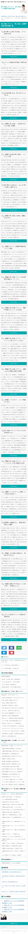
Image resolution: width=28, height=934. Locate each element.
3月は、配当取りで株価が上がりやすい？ (10, 700)
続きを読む (14, 56)
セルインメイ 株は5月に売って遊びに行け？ (11, 710)
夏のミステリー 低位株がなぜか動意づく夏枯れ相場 (12, 718)
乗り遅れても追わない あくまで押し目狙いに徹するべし (15, 186)
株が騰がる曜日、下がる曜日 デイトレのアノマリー (12, 745)
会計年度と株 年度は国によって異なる (10, 705)
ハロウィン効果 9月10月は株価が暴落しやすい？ (12, 720)
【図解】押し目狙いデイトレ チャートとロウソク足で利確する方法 (15, 462)
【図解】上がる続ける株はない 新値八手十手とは (15, 554)
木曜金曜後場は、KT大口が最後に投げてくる (11, 774)
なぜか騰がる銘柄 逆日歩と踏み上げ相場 (10, 766)
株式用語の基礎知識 (6, 676)
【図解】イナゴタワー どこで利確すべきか (15, 401)
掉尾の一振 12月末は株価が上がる (9, 736)
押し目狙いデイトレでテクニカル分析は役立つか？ (15, 431)
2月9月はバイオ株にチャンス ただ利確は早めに (12, 723)
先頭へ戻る (15, 923)
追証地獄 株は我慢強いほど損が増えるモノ (11, 761)
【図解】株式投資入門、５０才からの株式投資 (11, 863)
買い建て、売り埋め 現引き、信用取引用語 (11, 679)
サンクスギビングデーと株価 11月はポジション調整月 (13, 731)
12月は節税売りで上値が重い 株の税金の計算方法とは (13, 733)
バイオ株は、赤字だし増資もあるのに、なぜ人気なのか (13, 725)
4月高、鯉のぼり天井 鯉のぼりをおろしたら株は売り (13, 708)
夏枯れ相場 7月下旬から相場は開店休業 (10, 715)
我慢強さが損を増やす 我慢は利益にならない (11, 763)
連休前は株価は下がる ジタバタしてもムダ (11, 776)
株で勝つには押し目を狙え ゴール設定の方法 (15, 32)
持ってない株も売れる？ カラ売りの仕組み (11, 681)
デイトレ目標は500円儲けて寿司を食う (15, 63)
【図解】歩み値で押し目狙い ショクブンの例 (15, 155)
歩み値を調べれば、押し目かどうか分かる (15, 94)
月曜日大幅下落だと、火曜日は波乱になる (10, 753)
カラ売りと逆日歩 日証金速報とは (9, 684)
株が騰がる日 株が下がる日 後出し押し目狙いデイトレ (13, 1)
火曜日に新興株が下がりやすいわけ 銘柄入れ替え (12, 769)
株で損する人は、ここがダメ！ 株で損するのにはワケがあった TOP (13, 661)
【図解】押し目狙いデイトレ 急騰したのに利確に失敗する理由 (15, 370)
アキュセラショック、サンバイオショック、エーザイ (12, 728)
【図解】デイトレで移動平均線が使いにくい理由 (15, 247)
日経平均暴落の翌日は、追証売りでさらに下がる (12, 756)
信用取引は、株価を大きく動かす (8, 758)
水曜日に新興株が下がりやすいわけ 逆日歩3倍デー (12, 771)
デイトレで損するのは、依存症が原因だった (10, 665)
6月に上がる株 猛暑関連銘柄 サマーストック (11, 713)
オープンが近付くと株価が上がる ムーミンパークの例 (13, 781)
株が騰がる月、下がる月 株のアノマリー (10, 694)
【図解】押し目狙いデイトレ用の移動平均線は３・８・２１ (15, 278)
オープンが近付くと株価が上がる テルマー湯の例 (12, 779)
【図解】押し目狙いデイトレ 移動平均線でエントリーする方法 (15, 309)
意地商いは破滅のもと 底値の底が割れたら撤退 (15, 523)
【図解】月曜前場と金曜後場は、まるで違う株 (11, 748)
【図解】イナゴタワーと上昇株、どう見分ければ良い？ (15, 493)
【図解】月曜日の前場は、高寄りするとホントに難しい (13, 751)
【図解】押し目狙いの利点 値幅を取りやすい (15, 217)
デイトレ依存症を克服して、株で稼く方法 (10, 668)
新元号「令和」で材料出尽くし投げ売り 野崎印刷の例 (13, 784)
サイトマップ (4, 927)
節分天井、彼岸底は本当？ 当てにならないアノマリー (13, 697)
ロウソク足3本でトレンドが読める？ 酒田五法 (15, 615)
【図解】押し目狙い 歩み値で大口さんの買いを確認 (15, 124)
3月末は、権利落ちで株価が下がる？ (9, 702)
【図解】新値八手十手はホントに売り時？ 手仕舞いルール (15, 585)
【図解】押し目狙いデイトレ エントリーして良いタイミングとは (15, 339)
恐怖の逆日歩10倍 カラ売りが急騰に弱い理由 (11, 687)
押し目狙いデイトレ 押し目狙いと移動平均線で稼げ (12, 794)
